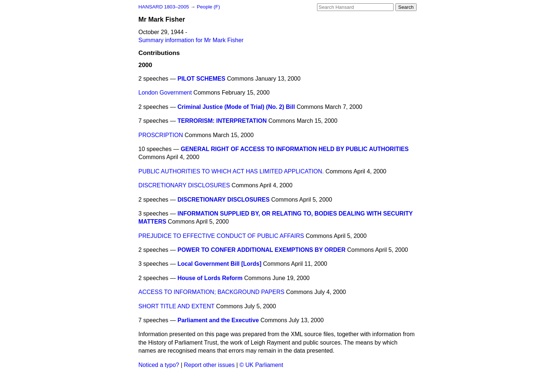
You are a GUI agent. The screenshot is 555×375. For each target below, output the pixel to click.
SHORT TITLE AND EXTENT (176, 306)
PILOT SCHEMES (202, 79)
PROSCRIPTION (160, 135)
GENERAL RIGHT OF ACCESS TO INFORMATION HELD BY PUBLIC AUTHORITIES (295, 149)
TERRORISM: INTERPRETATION (222, 121)
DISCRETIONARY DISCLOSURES (184, 185)
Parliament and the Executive (218, 320)
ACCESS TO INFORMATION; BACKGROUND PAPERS (211, 292)
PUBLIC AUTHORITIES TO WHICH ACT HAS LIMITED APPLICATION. (231, 171)
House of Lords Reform (210, 278)
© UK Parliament (261, 365)
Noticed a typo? (158, 365)
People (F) (208, 7)
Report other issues (209, 365)
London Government (165, 92)
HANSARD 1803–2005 (163, 7)
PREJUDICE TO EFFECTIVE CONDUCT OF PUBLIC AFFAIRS (221, 236)
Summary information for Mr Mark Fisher (190, 40)
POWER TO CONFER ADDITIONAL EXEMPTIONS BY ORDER (262, 250)
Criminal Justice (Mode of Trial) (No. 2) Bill (236, 107)
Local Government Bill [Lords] (219, 264)
